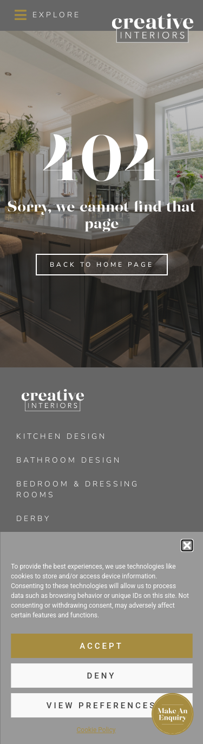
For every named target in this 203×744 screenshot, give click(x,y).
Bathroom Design (68, 460)
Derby (33, 518)
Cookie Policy (96, 730)
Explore (56, 15)
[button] (186, 545)
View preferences (101, 705)
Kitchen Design (61, 436)
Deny (101, 676)
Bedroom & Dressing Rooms (77, 489)
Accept (101, 646)
